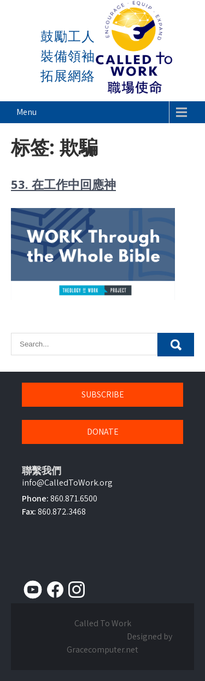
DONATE (103, 431)
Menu (26, 112)
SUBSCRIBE (102, 394)
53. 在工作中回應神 (63, 184)
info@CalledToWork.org (67, 482)
